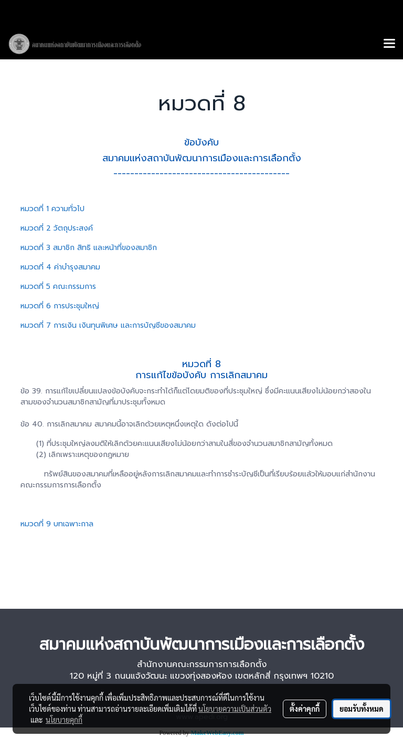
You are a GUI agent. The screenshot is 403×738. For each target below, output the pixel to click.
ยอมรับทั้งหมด (362, 708)
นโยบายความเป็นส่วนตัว (234, 708)
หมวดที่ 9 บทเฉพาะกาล (56, 523)
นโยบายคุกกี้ (64, 719)
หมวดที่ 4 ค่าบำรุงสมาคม (60, 267)
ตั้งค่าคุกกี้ (305, 708)
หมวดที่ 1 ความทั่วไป (52, 208)
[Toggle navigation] (389, 44)
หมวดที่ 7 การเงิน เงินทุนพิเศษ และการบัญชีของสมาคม (108, 325)
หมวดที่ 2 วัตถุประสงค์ (56, 228)
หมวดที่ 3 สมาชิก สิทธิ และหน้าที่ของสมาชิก (88, 247)
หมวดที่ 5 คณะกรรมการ (58, 286)
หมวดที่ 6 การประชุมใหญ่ (59, 305)
